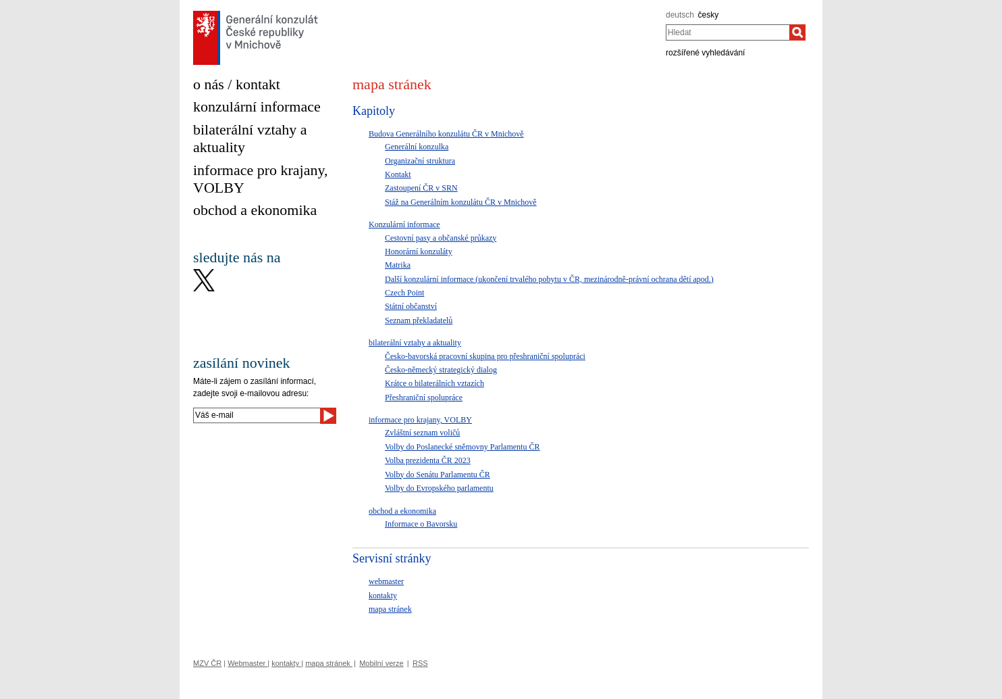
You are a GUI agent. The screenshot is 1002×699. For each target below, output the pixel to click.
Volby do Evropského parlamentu (439, 488)
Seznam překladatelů (418, 320)
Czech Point (404, 292)
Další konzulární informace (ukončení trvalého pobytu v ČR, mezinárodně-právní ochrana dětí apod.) (549, 279)
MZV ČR (207, 663)
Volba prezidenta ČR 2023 (428, 460)
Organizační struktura (420, 161)
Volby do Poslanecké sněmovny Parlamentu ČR (462, 447)
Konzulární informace (404, 224)
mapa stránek (390, 609)
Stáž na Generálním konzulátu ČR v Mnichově (461, 202)
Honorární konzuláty (418, 251)
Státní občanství (411, 306)
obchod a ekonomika (402, 511)
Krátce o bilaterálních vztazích (434, 383)
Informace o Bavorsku (421, 524)
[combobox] (727, 32)
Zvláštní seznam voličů (422, 432)
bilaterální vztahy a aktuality (415, 342)
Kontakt (398, 174)
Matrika (398, 265)
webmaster (386, 581)
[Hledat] (797, 32)
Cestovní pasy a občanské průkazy (440, 238)
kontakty (383, 595)
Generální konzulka (416, 146)
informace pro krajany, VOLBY (420, 420)
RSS (420, 663)
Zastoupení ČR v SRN (421, 188)
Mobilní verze (381, 663)
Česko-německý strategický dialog (441, 370)
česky (708, 15)
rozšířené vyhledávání (705, 53)
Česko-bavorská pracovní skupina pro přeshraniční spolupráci (485, 356)
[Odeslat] (328, 416)
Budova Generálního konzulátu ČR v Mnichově (446, 134)
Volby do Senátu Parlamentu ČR (437, 474)
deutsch (680, 15)
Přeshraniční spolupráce (424, 397)
